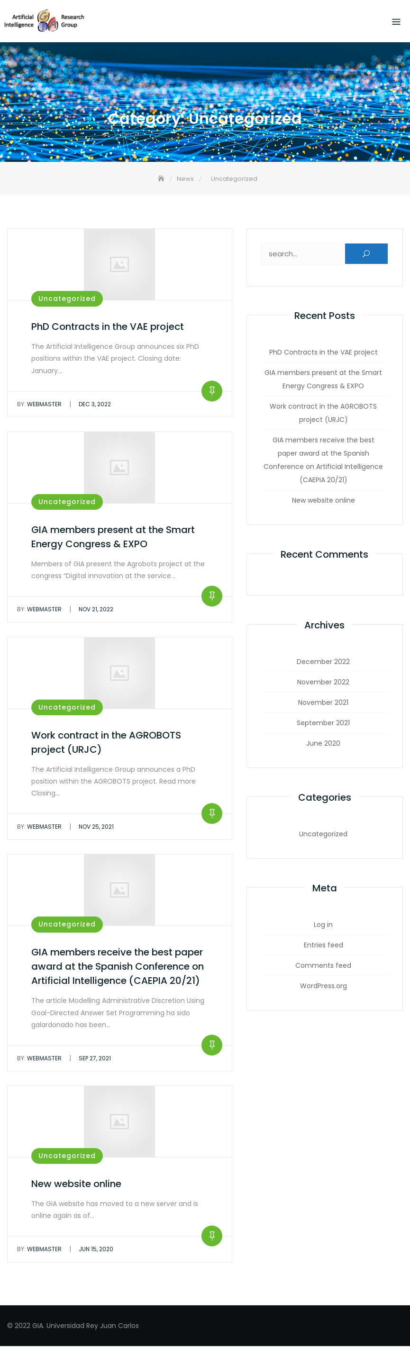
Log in (323, 926)
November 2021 (323, 704)
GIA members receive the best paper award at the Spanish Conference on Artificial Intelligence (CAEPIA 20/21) (117, 968)
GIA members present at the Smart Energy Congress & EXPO (323, 380)
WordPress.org (323, 987)
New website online (76, 1184)
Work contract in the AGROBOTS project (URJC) (323, 414)
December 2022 (323, 663)
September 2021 (323, 724)
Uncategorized (67, 300)
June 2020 (323, 744)
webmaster (39, 405)
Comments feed (323, 967)
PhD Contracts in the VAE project (107, 328)
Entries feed (323, 946)
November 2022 (323, 683)
